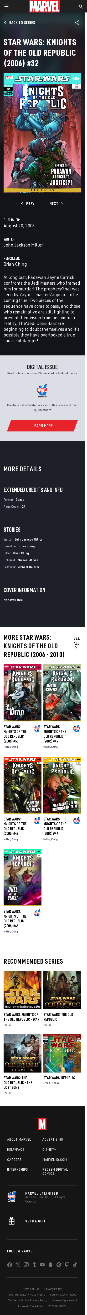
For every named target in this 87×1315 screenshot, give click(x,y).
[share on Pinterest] (58, 1265)
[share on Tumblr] (34, 1265)
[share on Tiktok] (75, 1265)
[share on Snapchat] (50, 1265)
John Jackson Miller (23, 245)
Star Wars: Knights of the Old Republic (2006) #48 (15, 826)
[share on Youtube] (42, 1265)
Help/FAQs (16, 1149)
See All (77, 643)
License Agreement (64, 1300)
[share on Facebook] (9, 1265)
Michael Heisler (28, 567)
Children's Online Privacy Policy (27, 1300)
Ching (14, 747)
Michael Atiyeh (28, 560)
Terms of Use (31, 1289)
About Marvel (19, 1139)
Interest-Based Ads (30, 1306)
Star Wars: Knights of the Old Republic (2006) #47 (54, 826)
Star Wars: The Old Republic (58, 1017)
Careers (14, 1160)
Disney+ (49, 1149)
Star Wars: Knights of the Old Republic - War (21, 1017)
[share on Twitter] (17, 1265)
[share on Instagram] (26, 1265)
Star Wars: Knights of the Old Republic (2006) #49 (54, 733)
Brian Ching (15, 264)
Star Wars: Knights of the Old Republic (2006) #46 (15, 918)
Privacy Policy (53, 1289)
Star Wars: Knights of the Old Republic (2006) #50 (15, 733)
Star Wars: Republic (59, 1077)
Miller (7, 747)
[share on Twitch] (67, 1265)
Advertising (52, 1139)
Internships (17, 1169)
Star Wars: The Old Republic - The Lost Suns (18, 1082)
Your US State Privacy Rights (27, 1294)
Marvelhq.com (54, 1160)
